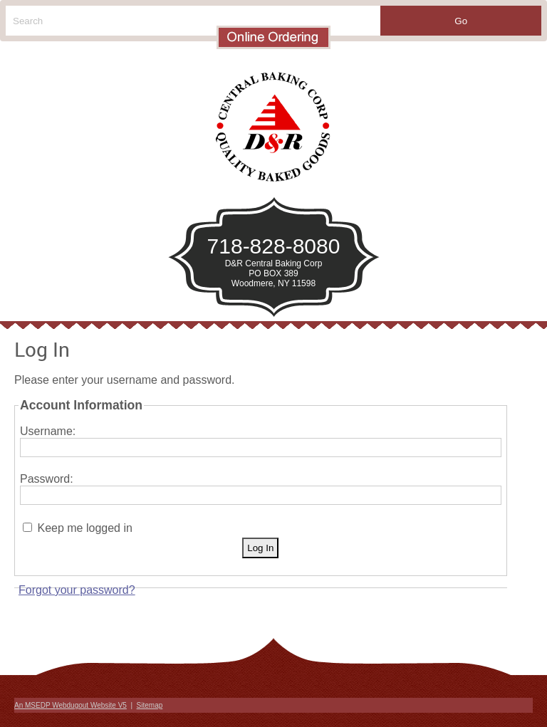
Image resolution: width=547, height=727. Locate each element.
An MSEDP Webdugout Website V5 (70, 705)
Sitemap (150, 705)
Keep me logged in (84, 528)
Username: (47, 431)
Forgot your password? (77, 590)
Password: (46, 479)
